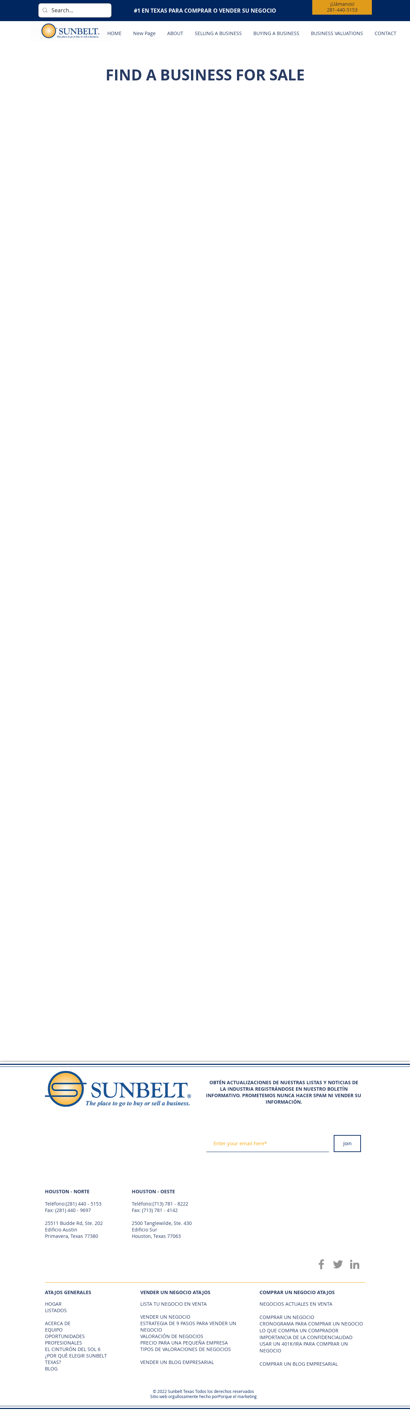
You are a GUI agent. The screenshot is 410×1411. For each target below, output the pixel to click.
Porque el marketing (237, 1396)
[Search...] (74, 10)
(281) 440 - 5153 (83, 1203)
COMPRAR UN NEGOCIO (286, 1317)
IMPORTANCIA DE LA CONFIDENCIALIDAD (305, 1337)
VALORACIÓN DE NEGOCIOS (171, 1336)
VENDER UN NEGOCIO (165, 1317)
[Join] (347, 1143)
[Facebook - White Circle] (343, 1074)
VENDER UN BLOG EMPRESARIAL (177, 1362)
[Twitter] (338, 1264)
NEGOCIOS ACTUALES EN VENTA (295, 1304)
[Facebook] (321, 1264)
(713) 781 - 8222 (170, 1203)
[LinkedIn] (354, 1264)
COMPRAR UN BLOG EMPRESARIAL (298, 1364)
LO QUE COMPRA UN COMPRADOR (298, 1330)
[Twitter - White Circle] (355, 1074)
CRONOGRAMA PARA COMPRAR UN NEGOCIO (311, 1323)
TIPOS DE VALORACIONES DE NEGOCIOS (185, 1349)
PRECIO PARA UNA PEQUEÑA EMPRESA (184, 1342)
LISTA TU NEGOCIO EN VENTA (173, 1304)
